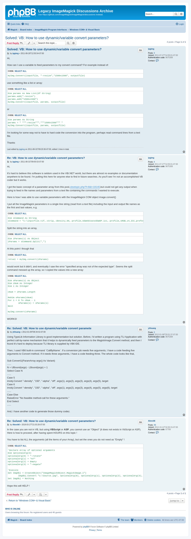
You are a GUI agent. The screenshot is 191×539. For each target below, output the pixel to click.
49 (155, 425)
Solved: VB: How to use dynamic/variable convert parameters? (57, 38)
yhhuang (152, 328)
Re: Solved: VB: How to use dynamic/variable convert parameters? (51, 420)
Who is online (12, 509)
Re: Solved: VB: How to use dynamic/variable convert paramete (49, 328)
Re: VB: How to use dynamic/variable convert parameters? (46, 157)
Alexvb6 (151, 421)
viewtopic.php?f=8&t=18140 (85, 187)
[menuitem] (25, 24)
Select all (20, 71)
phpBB (86, 527)
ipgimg (151, 49)
